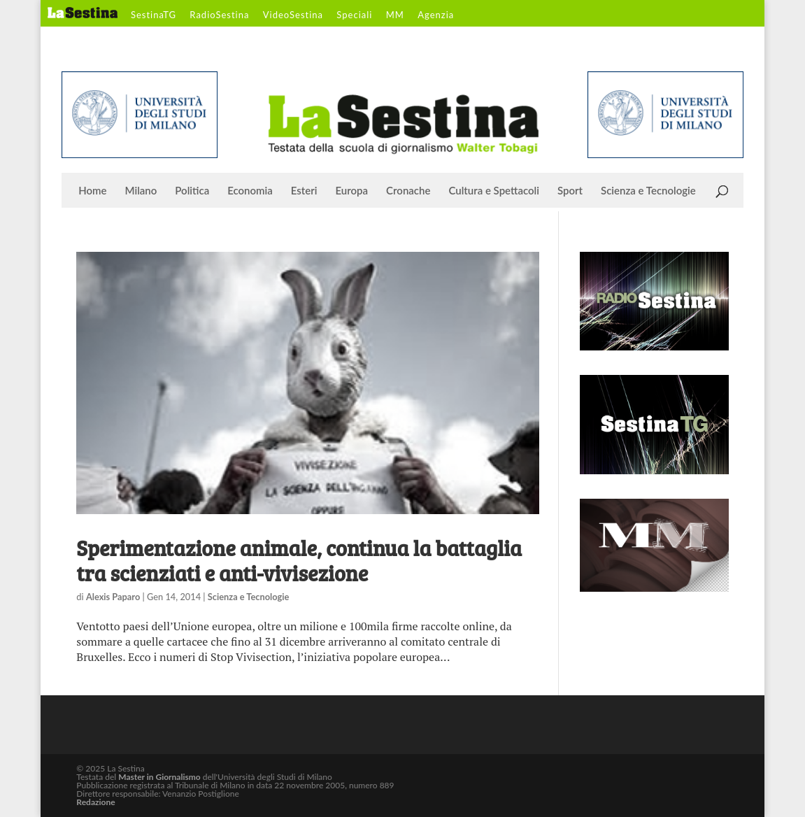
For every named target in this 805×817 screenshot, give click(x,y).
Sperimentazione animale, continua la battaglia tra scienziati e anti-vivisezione (299, 560)
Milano (141, 191)
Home (92, 191)
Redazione (95, 802)
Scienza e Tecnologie (648, 191)
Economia (250, 191)
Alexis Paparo (113, 596)
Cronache (408, 191)
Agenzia (436, 15)
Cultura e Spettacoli (493, 191)
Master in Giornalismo (159, 777)
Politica (192, 191)
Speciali (354, 15)
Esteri (304, 191)
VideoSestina (293, 15)
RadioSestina (219, 15)
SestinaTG (153, 15)
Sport (570, 191)
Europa (352, 191)
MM (395, 15)
